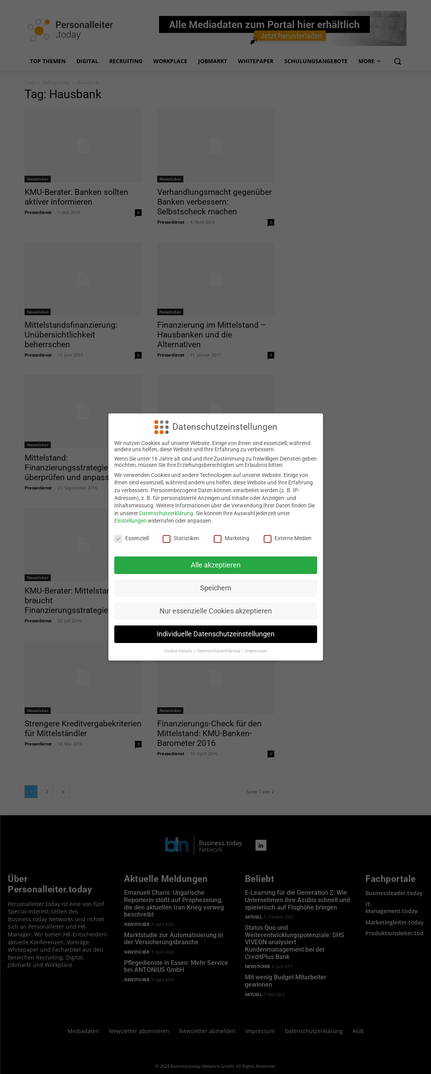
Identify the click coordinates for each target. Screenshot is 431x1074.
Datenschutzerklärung (166, 513)
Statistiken (181, 538)
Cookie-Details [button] (178, 651)
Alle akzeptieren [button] (216, 565)
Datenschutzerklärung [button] (219, 651)
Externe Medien (288, 538)
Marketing (231, 538)
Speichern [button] (215, 588)
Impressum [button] (256, 651)
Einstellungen (130, 521)
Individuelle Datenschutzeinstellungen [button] (216, 634)
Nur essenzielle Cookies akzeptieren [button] (216, 611)
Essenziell (131, 538)
